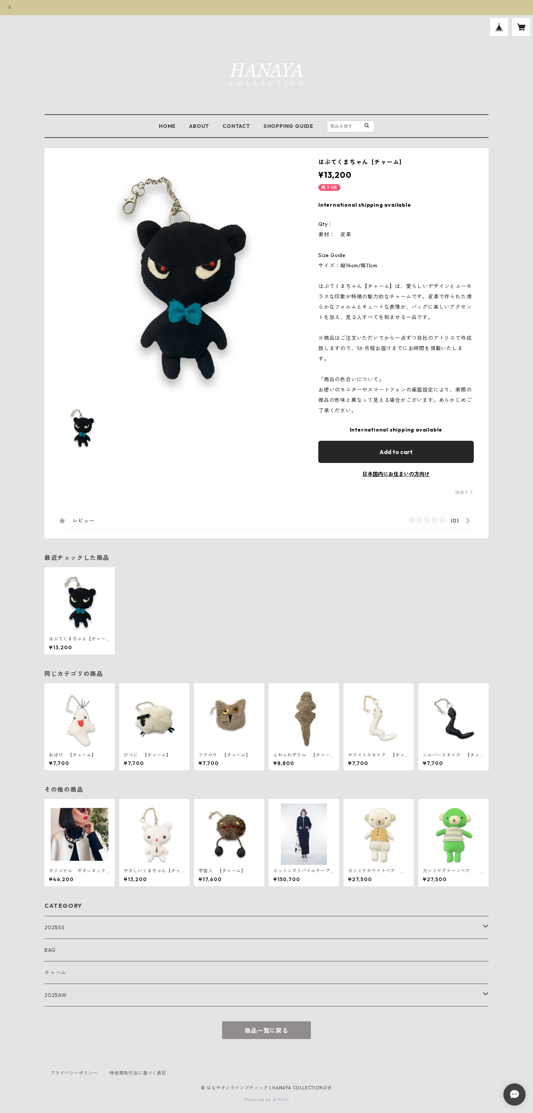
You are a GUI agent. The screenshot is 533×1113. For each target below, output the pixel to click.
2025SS (54, 927)
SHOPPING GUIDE (289, 126)
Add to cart (396, 452)
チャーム (55, 972)
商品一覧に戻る (266, 1030)
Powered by (266, 1099)
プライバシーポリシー (74, 1073)
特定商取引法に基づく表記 (138, 1073)
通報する (464, 492)
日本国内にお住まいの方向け (396, 474)
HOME (167, 126)
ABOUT (199, 126)
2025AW (55, 995)
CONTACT (236, 126)
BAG (50, 950)
